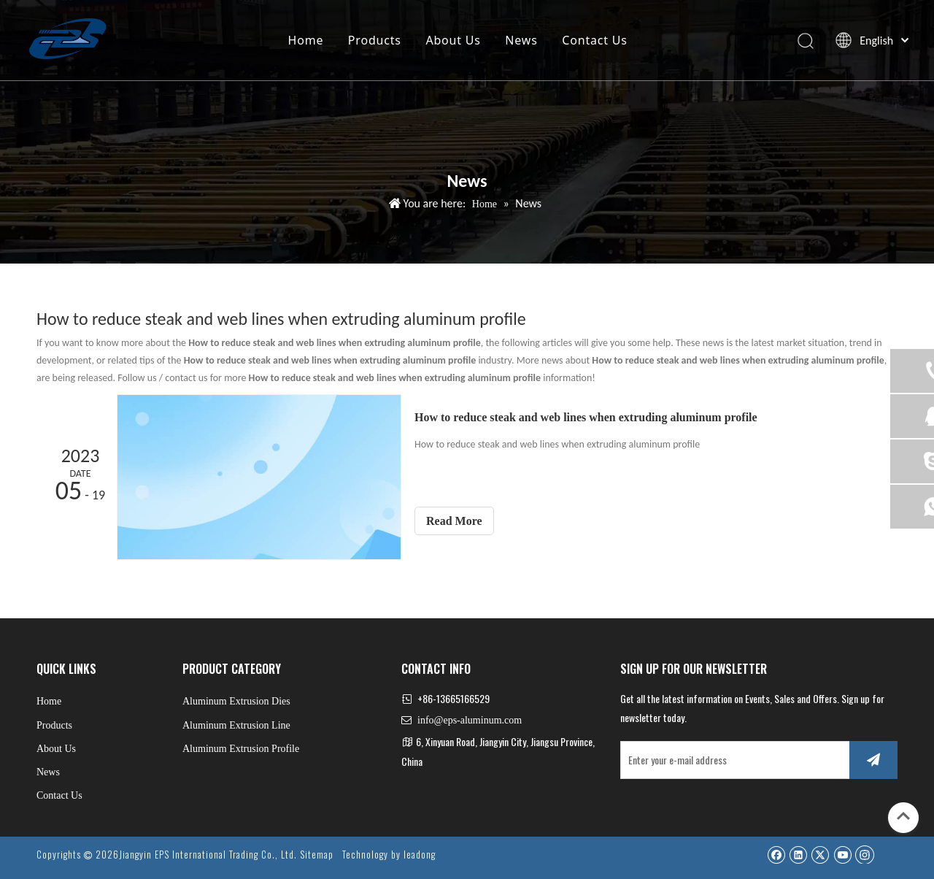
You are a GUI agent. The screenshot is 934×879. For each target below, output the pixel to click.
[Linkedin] (798, 854)
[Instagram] (864, 854)
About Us (452, 40)
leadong (420, 854)
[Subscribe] (873, 760)
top (903, 816)
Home (305, 40)
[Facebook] (776, 854)
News (521, 40)
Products (374, 40)
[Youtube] (842, 854)
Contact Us (594, 40)
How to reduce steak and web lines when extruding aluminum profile (585, 417)
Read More (454, 521)
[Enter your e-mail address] (732, 760)
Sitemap (316, 854)
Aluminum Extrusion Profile (240, 748)
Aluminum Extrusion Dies (236, 701)
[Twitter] (820, 854)
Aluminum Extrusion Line (236, 725)
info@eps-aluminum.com (469, 720)
